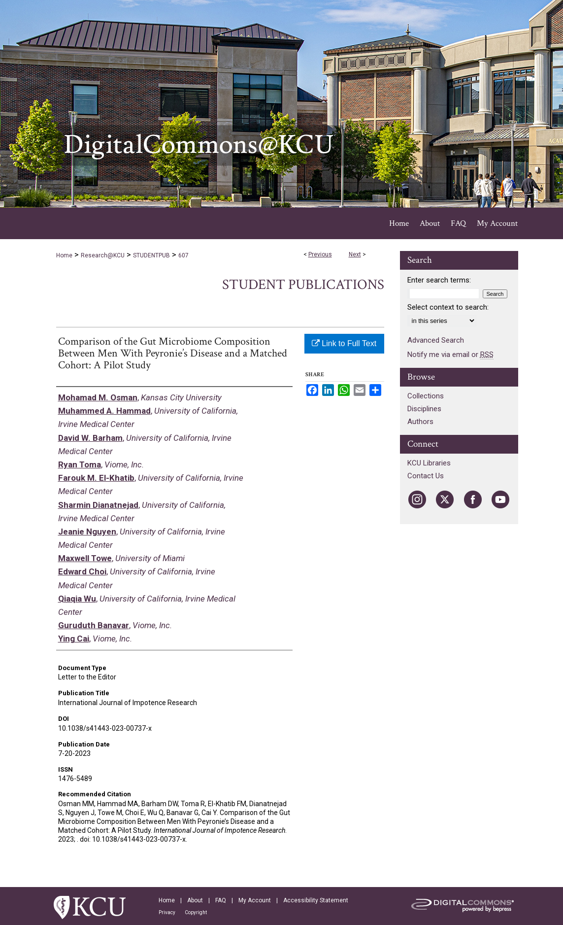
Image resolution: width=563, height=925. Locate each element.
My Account (254, 900)
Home (64, 255)
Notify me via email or (450, 354)
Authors (420, 421)
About (195, 900)
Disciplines (424, 408)
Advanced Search (435, 340)
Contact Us (425, 475)
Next (355, 254)
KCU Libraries (429, 463)
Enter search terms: (439, 280)
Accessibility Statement (315, 900)
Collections (425, 395)
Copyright (196, 912)
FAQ (220, 900)
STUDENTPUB (151, 255)
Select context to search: (448, 307)
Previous (320, 254)
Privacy (167, 912)
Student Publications (303, 285)
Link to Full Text (344, 343)
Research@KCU (103, 255)
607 (183, 255)
